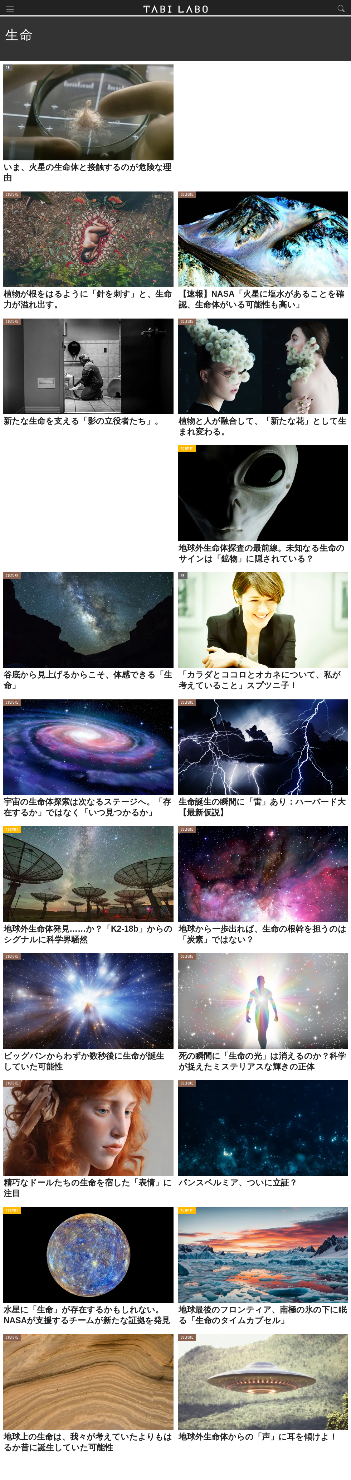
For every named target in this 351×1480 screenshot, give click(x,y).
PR (8, 70)
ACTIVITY (187, 450)
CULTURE (12, 197)
